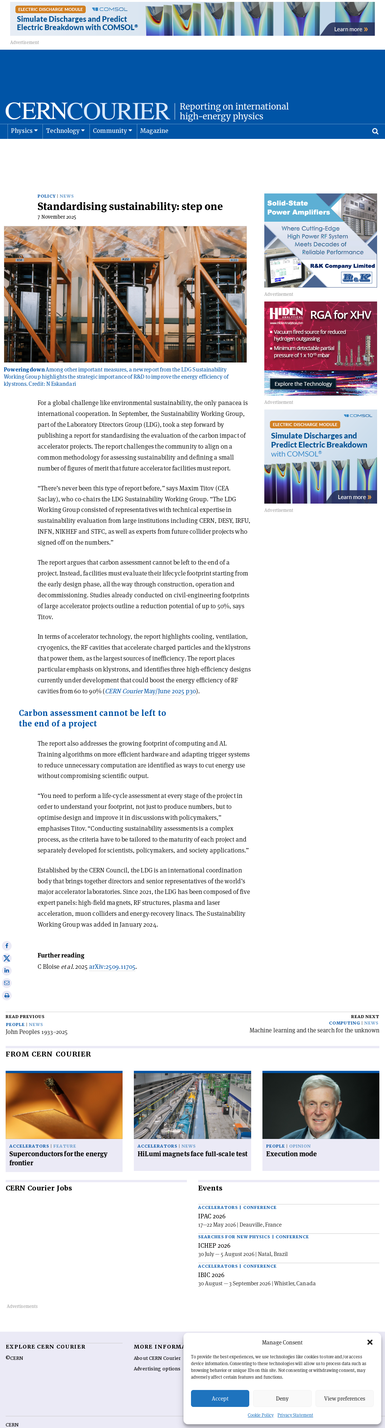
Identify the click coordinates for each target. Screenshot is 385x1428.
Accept (220, 1398)
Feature (64, 1123)
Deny (282, 1398)
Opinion (300, 1123)
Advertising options (157, 1346)
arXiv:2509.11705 (112, 944)
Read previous (25, 994)
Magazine (154, 150)
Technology (63, 150)
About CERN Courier (157, 1336)
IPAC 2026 (212, 1193)
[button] (370, 1342)
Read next (365, 994)
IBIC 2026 (211, 1252)
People (15, 1002)
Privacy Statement (295, 1415)
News (67, 173)
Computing (344, 1000)
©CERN (14, 1336)
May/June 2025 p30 (150, 668)
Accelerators (29, 1123)
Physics (22, 150)
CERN (12, 1402)
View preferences (344, 1398)
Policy (47, 173)
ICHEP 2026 (214, 1223)
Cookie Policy (261, 1415)
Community (110, 150)
